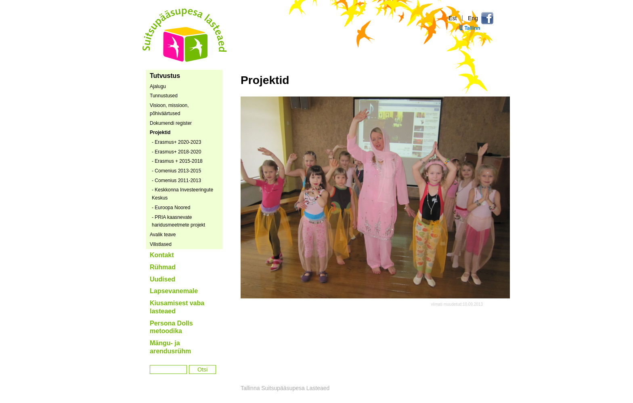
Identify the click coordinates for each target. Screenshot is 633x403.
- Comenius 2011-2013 (176, 180)
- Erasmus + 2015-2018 (177, 161)
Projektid (160, 132)
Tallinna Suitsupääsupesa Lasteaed (185, 35)
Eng (473, 18)
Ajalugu (158, 86)
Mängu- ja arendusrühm (170, 347)
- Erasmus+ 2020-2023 (176, 142)
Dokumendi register (171, 123)
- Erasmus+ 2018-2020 (176, 152)
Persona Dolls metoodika (171, 327)
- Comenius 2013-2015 (176, 171)
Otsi (202, 369)
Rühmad (163, 267)
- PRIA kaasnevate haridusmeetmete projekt (178, 221)
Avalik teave (163, 234)
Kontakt (162, 255)
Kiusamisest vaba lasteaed (177, 307)
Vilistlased (161, 244)
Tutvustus (165, 75)
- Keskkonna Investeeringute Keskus (182, 194)
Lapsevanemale (174, 291)
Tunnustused (164, 96)
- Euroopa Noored (171, 207)
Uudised (162, 279)
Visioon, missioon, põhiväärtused (169, 109)
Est (453, 18)
